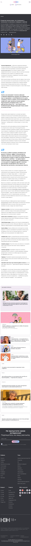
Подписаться (15, 441)
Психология (20, 469)
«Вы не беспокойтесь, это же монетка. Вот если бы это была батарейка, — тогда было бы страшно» (14, 377)
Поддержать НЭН (12, 500)
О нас (10, 490)
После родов (3, 466)
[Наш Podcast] (29, 493)
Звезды (19, 477)
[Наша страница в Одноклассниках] (29, 490)
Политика (11, 507)
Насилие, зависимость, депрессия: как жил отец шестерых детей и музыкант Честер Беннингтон (15, 419)
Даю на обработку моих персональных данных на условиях (13, 445)
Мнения (2, 16)
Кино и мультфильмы (22, 473)
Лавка (12, 4)
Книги (19, 475)
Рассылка (18, 4)
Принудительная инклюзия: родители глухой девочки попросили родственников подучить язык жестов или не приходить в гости (15, 304)
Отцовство (20, 460)
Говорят (15, 216)
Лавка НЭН (11, 498)
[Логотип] (16, 2)
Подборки (3, 471)
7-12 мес (2, 492)
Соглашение (11, 504)
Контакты (10, 502)
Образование (20, 471)
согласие (6, 444)
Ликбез (12, 354)
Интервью (3, 473)
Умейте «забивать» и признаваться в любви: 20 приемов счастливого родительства (15, 326)
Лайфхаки (4, 324)
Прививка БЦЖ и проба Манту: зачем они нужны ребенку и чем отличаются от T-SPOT (19, 357)
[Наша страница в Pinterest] (25, 493)
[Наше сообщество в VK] (27, 490)
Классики (20, 479)
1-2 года (2, 494)
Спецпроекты (11, 494)
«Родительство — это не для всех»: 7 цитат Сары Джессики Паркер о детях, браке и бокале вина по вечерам (20, 340)
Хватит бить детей (21, 483)
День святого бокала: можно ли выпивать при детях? (18, 348)
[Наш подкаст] (20, 496)
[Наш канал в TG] (20, 490)
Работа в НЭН (12, 496)
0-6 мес (2, 490)
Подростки (3, 502)
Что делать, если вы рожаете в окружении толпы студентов (13, 368)
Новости (2, 458)
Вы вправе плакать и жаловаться (20, 189)
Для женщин (3, 467)
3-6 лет (2, 498)
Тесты (2, 475)
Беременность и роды (5, 464)
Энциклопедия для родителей (24, 458)
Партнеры (3, 477)
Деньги (19, 466)
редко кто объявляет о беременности (17, 160)
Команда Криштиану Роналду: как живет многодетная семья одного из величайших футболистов (14, 386)
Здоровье (20, 467)
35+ (18, 462)
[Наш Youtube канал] (27, 493)
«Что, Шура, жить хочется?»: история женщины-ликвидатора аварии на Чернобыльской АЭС (13, 404)
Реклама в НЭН (12, 492)
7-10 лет (2, 500)
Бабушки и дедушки (22, 464)
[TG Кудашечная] (22, 490)
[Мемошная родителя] (25, 490)
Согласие (10, 506)
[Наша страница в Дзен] (20, 493)
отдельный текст (23, 30)
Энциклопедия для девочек (23, 481)
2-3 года (2, 496)
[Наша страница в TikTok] (22, 493)
